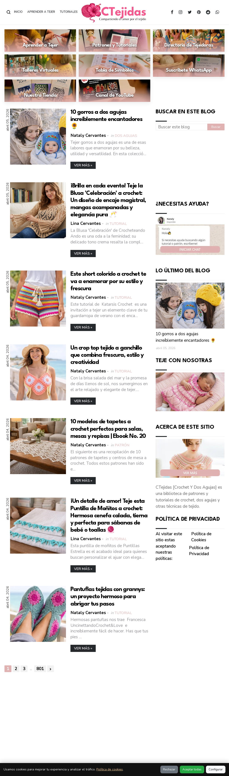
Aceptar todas (191, 769)
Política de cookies (109, 769)
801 (40, 669)
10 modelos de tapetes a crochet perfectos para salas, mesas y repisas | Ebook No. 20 (108, 429)
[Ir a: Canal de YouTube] (114, 91)
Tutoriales (69, 12)
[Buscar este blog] (181, 127)
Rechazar (169, 769)
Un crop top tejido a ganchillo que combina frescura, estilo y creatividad (107, 355)
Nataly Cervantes (88, 135)
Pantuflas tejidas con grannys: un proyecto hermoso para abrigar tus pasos (107, 597)
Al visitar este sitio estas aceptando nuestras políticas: (169, 546)
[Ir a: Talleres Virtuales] (40, 65)
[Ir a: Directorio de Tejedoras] (189, 40)
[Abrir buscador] (8, 12)
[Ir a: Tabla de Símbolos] (114, 65)
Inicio (18, 12)
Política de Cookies (201, 537)
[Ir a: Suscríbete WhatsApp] (189, 65)
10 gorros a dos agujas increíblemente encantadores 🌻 (106, 119)
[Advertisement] (192, 165)
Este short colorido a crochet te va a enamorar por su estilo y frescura (108, 281)
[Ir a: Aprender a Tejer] (40, 40)
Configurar (216, 769)
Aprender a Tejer (41, 12)
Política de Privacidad (199, 551)
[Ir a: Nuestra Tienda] (40, 91)
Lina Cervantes (86, 223)
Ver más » (83, 165)
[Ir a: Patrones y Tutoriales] (114, 40)
